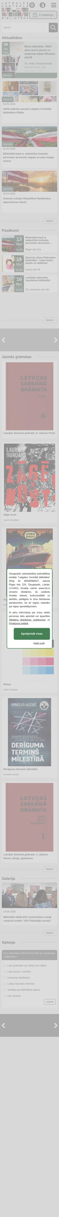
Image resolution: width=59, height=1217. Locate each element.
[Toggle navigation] (53, 5)
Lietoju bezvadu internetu (21, 983)
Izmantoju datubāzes (18, 977)
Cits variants (14, 996)
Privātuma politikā (18, 623)
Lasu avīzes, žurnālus (19, 971)
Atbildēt (50, 1002)
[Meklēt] (29, 27)
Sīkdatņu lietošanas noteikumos (27, 620)
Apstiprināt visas (32, 633)
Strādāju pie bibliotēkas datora (23, 990)
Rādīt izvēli (39, 643)
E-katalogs (43, 14)
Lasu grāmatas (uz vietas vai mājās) (26, 965)
